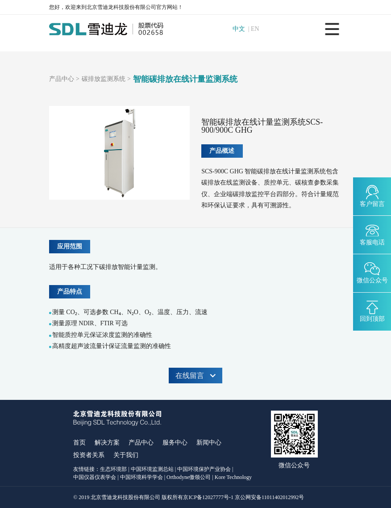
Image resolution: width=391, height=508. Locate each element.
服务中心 (174, 442)
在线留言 (195, 375)
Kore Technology (233, 477)
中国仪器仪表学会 (94, 477)
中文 (239, 29)
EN (256, 29)
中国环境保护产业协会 (204, 469)
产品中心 (61, 79)
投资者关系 (88, 455)
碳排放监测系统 (103, 79)
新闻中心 (208, 442)
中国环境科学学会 (141, 477)
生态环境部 (113, 469)
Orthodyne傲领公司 (188, 477)
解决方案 (107, 442)
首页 (79, 442)
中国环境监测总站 (152, 469)
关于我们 (125, 455)
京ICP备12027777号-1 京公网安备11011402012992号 (243, 497)
